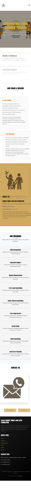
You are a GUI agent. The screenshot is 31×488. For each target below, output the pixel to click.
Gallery (2, 445)
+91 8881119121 (6, 462)
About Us (3, 440)
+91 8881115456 (6, 460)
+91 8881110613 (6, 464)
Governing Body (4, 443)
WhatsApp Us (12, 410)
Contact (2, 447)
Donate (2, 450)
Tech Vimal (20, 476)
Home (2, 438)
